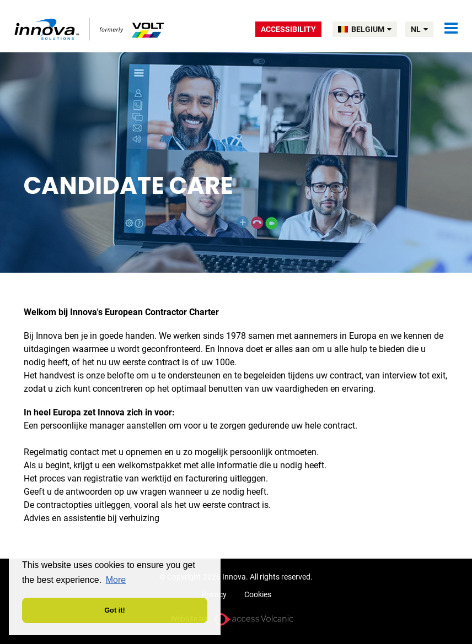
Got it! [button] (114, 610)
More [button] (116, 580)
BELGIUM (371, 29)
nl (419, 29)
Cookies (257, 594)
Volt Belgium (90, 29)
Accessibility (288, 29)
